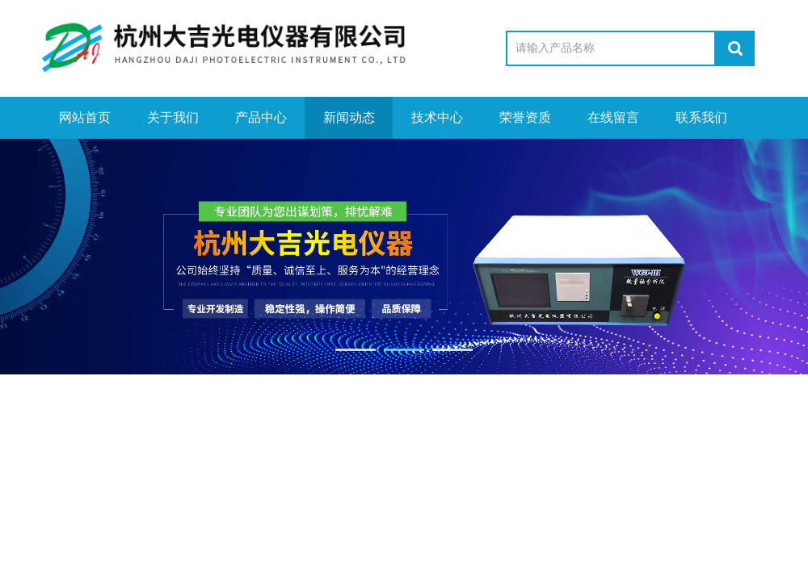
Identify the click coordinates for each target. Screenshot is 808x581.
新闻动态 (349, 117)
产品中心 (261, 117)
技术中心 (437, 117)
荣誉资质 (525, 117)
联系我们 (701, 117)
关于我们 (173, 117)
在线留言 (613, 117)
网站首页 (85, 117)
